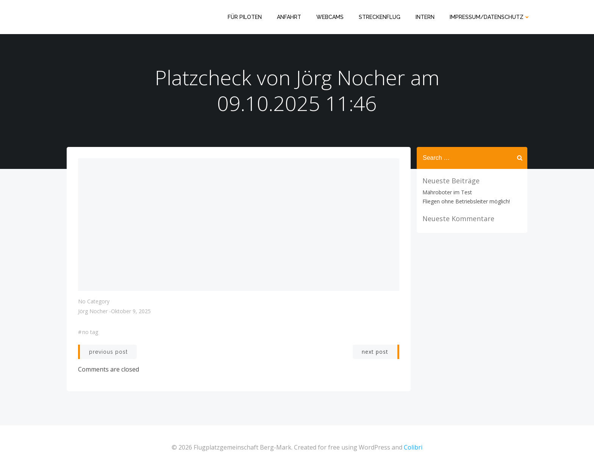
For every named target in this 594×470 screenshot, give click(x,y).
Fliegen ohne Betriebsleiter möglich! (466, 201)
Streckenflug (379, 17)
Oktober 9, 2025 (131, 311)
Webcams (330, 17)
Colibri (413, 447)
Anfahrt (289, 17)
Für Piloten (245, 17)
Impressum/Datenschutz (490, 17)
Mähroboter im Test (447, 192)
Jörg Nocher (93, 311)
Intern (425, 17)
